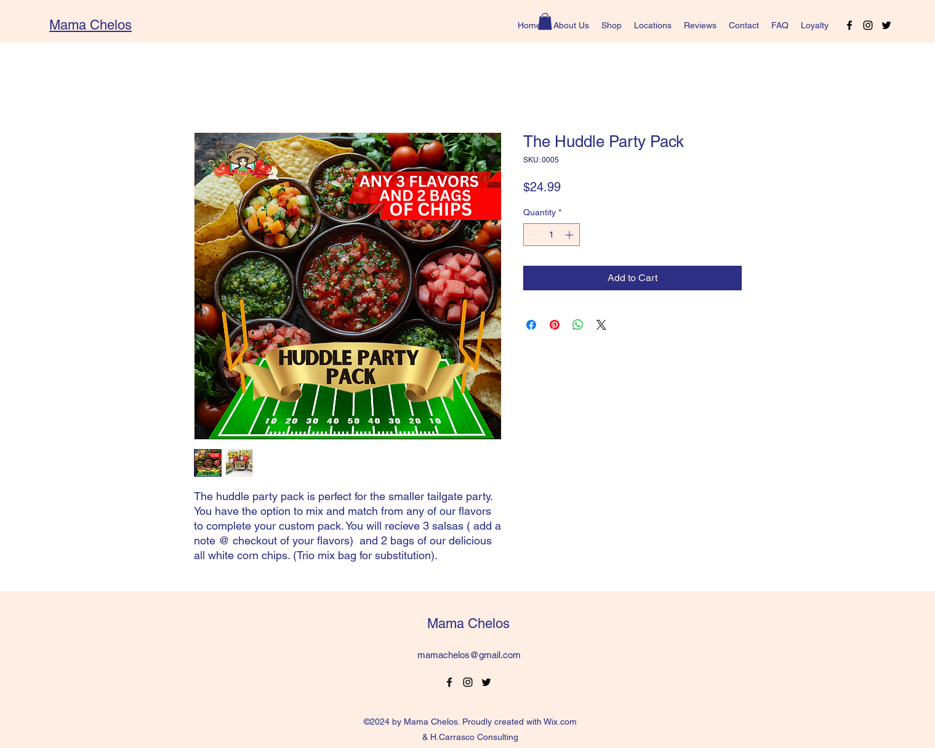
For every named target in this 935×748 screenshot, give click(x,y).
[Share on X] (601, 324)
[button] (545, 21)
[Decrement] (532, 234)
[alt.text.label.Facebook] (849, 25)
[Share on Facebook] (531, 324)
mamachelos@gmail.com (469, 655)
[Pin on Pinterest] (554, 324)
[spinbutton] (551, 234)
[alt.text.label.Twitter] (886, 25)
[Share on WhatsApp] (578, 324)
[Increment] (570, 234)
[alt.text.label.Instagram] (868, 25)
